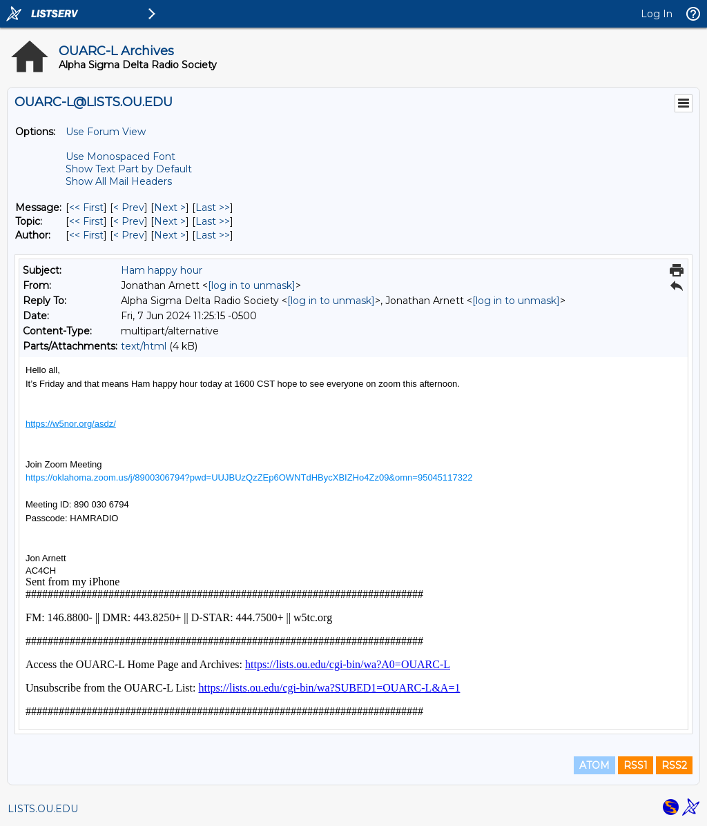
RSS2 (674, 765)
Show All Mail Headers (119, 181)
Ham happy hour (161, 270)
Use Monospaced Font (120, 156)
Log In (656, 14)
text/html (143, 346)
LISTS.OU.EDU (43, 809)
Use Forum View (106, 131)
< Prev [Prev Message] (128, 207)
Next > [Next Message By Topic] (170, 221)
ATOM (594, 765)
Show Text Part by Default (129, 169)
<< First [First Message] (86, 207)
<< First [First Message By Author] (86, 235)
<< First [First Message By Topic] (86, 221)
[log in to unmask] (252, 285)
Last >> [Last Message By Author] (212, 235)
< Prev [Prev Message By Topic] (128, 221)
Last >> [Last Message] (212, 207)
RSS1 (635, 765)
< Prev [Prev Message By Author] (128, 235)
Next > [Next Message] (170, 207)
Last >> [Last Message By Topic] (212, 221)
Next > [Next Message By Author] (170, 235)
